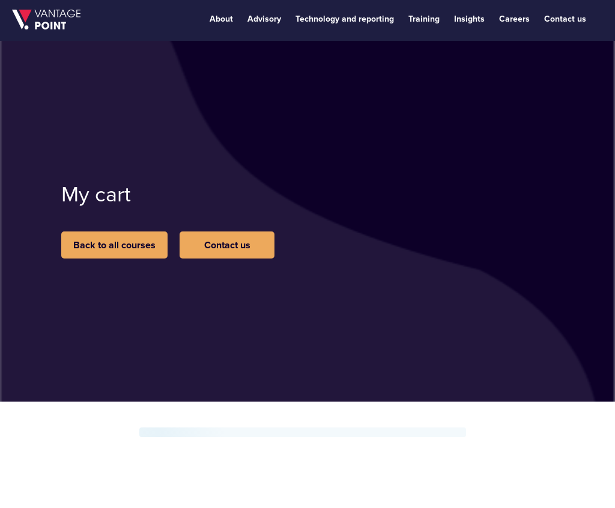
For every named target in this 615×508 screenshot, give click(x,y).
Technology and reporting (344, 19)
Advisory (264, 19)
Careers (514, 19)
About (221, 19)
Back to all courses (114, 245)
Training (424, 19)
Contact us (565, 19)
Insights (469, 19)
